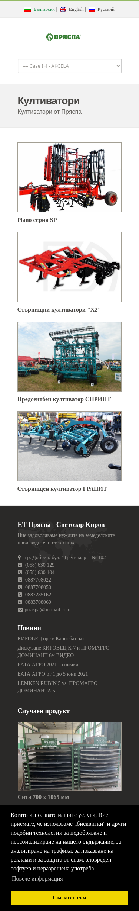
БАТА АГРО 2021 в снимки (48, 664)
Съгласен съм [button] (69, 898)
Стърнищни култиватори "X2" (59, 309)
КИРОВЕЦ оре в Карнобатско (51, 638)
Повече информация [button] (37, 878)
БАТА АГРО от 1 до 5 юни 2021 (53, 674)
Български (39, 9)
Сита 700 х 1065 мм (43, 797)
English (71, 9)
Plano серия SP (37, 220)
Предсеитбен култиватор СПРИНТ (64, 399)
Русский (102, 9)
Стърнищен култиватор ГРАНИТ (62, 489)
